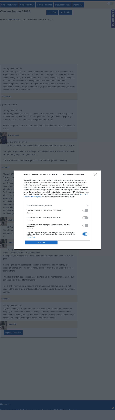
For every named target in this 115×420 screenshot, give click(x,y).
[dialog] (57, 210)
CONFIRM (41, 242)
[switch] (85, 210)
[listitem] (57, 205)
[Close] (96, 175)
